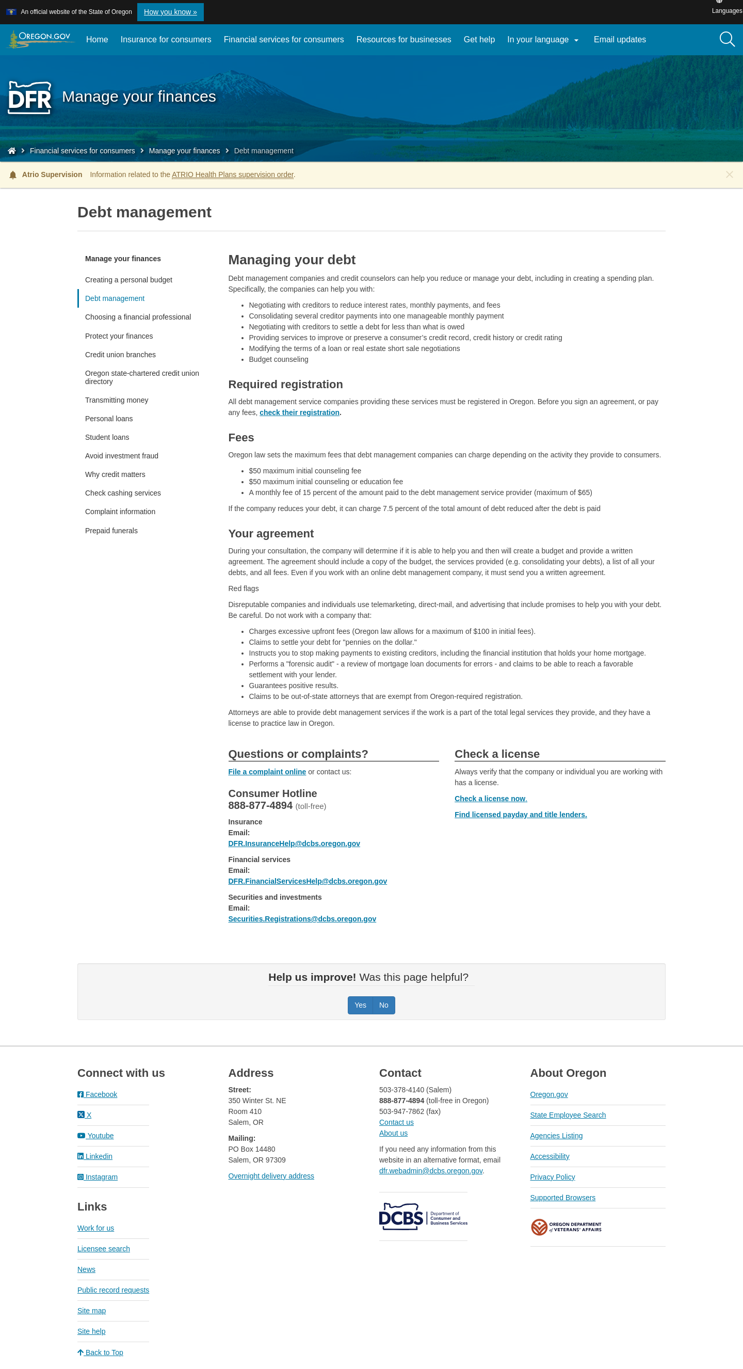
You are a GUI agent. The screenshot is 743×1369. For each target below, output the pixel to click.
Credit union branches (120, 355)
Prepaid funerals (111, 531)
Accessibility (550, 1156)
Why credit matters (115, 474)
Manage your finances (184, 151)
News (86, 1269)
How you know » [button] (170, 12)
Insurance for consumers (166, 39)
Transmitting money (116, 400)
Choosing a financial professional (138, 317)
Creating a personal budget (128, 280)
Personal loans (109, 419)
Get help (479, 39)
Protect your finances (119, 336)
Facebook (97, 1094)
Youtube (95, 1136)
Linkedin (94, 1156)
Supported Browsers (563, 1197)
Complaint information (120, 511)
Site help (91, 1331)
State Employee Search (568, 1115)
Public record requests (113, 1290)
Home (97, 39)
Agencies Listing (556, 1136)
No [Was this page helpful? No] (384, 1005)
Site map (91, 1311)
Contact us (396, 1122)
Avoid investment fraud (121, 456)
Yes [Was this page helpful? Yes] (360, 1005)
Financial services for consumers (284, 39)
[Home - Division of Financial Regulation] (12, 151)
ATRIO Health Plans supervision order (233, 174)
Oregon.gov (549, 1094)
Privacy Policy (552, 1177)
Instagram (97, 1177)
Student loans (107, 437)
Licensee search (103, 1249)
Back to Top (100, 1352)
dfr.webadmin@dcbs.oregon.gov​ (430, 1171)
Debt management (114, 298)
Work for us (95, 1228)
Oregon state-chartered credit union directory (142, 377)
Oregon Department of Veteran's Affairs (566, 1227)
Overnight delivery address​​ (272, 1176)
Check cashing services (123, 493)
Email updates (623, 43)
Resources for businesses (404, 39)
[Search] (727, 39)
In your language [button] (544, 40)
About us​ (393, 1133)
